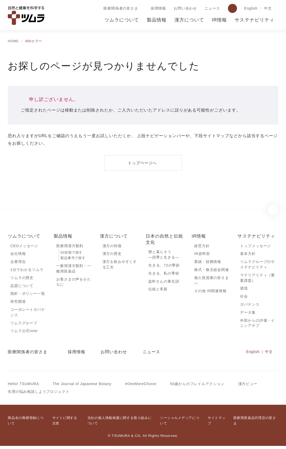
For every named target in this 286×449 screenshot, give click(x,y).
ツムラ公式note (24, 333)
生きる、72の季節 (164, 266)
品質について (21, 287)
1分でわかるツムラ (26, 270)
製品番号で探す (72, 258)
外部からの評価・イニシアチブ (257, 325)
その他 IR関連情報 (210, 292)
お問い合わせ (184, 8)
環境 (244, 289)
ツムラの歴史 (21, 278)
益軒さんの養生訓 (163, 282)
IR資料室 (202, 254)
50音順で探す (71, 253)
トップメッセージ (255, 246)
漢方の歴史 (112, 254)
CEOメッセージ (24, 246)
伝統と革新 (158, 290)
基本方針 (247, 254)
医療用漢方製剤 (69, 246)
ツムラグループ (23, 325)
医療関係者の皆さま (119, 8)
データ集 (247, 314)
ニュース (211, 8)
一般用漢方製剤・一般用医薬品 (73, 269)
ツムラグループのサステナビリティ (259, 265)
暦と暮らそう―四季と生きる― (163, 254)
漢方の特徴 (112, 246)
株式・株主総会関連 (211, 270)
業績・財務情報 (207, 262)
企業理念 (18, 262)
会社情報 (18, 254)
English (250, 8)
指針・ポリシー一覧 (27, 295)
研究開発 (18, 303)
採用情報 (157, 8)
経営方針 (202, 246)
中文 (268, 8)
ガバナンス (249, 306)
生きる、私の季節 (163, 274)
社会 (244, 298)
